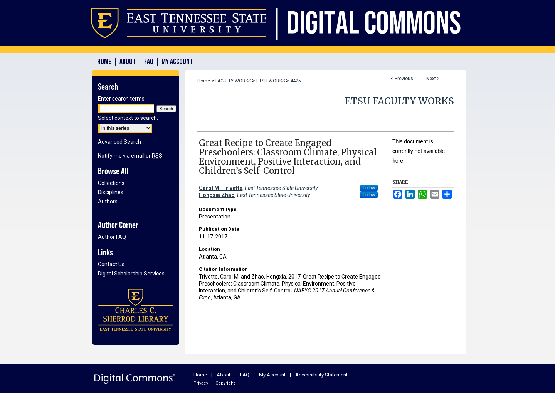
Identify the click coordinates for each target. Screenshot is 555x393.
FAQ (244, 375)
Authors (108, 201)
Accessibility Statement (321, 375)
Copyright (225, 383)
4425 (295, 81)
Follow (369, 187)
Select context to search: (128, 118)
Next (431, 78)
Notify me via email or (130, 156)
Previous (404, 78)
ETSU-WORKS (270, 81)
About (223, 375)
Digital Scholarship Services (131, 273)
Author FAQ (112, 237)
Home (203, 81)
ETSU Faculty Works (399, 101)
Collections (111, 183)
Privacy (200, 383)
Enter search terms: (122, 99)
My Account (272, 375)
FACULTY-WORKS (233, 81)
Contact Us (111, 264)
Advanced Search (119, 142)
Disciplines (110, 192)
